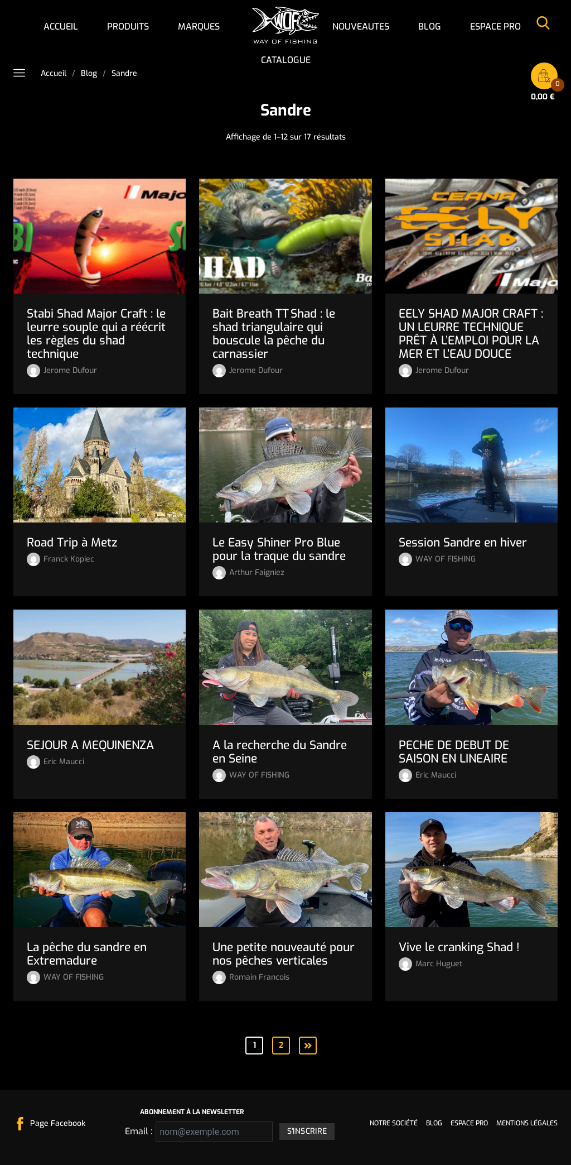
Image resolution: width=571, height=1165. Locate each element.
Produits (128, 26)
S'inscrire (307, 1131)
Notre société (394, 1123)
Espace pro (495, 26)
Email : (137, 1131)
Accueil (60, 26)
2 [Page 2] (281, 1045)
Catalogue (286, 60)
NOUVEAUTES (360, 26)
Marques (199, 26)
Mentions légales (527, 1123)
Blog (429, 26)
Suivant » (308, 1045)
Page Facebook (57, 1123)
